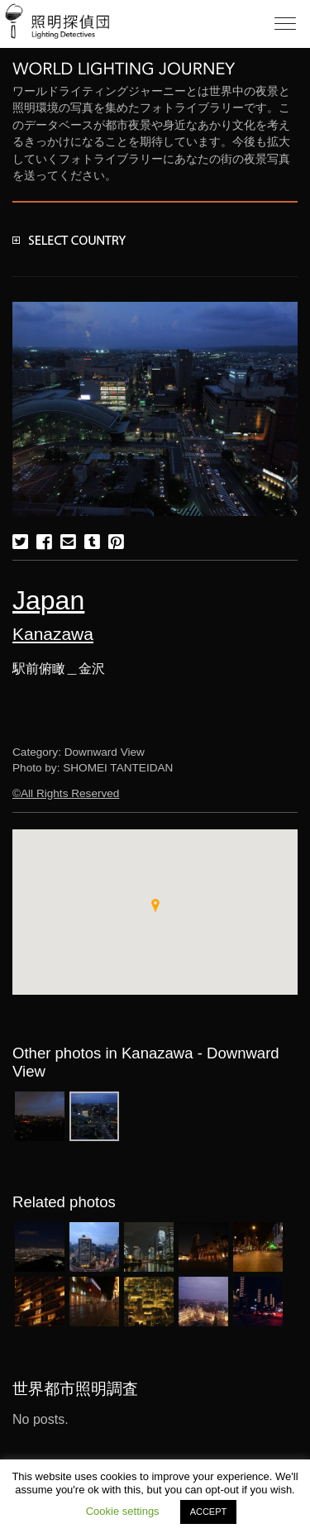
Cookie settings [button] (123, 1511)
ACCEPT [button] (208, 1512)
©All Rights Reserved (65, 793)
